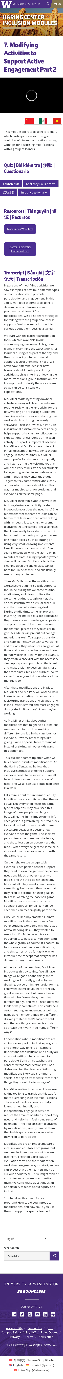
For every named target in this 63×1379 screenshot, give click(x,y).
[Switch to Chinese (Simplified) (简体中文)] (31, 1360)
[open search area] (48, 3)
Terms (29, 1337)
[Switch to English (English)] (16, 1365)
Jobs (50, 1328)
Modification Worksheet (20, 229)
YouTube (38, 1313)
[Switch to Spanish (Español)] (40, 1365)
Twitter (23, 1313)
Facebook (15, 1313)
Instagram (31, 1313)
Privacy (15, 1337)
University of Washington (7, 4)
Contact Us (35, 1328)
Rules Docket (49, 1332)
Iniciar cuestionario (34, 192)
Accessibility (14, 1328)
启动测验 (8, 192)
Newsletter (45, 1337)
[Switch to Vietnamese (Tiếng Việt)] (31, 1370)
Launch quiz (11, 184)
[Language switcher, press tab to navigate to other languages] (26, 1238)
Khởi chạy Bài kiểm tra (41, 184)
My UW (31, 1332)
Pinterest (54, 1313)
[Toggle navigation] (58, 4)
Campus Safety (11, 1332)
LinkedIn (46, 1313)
